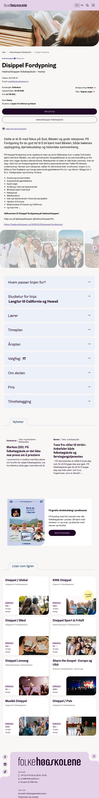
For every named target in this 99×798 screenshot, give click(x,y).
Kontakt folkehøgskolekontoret (32, 793)
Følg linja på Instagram (14, 128)
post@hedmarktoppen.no (18, 81)
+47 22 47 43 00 (27, 775)
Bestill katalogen (62, 532)
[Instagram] (5, 764)
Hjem (4, 52)
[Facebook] (5, 756)
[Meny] (93, 5)
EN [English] (82, 5)
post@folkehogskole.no (30, 779)
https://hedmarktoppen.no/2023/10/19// (33, 224)
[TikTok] (5, 771)
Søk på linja (49, 111)
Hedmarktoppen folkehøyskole (20, 52)
